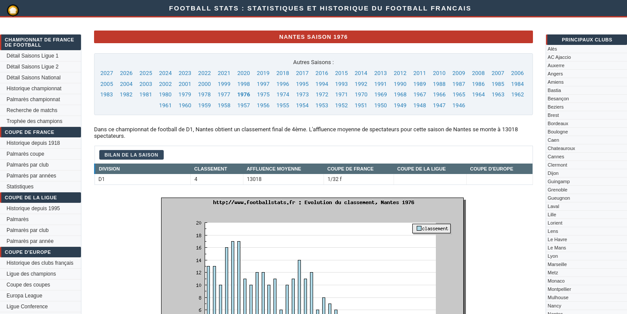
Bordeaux (558, 123)
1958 (224, 105)
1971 (341, 94)
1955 (282, 105)
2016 (322, 73)
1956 (263, 105)
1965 (458, 94)
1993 (341, 84)
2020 (243, 73)
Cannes (556, 156)
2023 (185, 73)
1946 (458, 105)
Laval (553, 206)
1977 (224, 94)
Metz (553, 272)
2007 (498, 73)
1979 (185, 94)
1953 (322, 105)
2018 (282, 73)
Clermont (557, 164)
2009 (458, 73)
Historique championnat (34, 88)
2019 (263, 73)
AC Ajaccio (559, 57)
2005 (106, 84)
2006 (517, 73)
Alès (552, 48)
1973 (302, 94)
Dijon (553, 173)
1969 (380, 94)
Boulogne (558, 131)
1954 (302, 105)
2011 (419, 73)
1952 (341, 105)
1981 (145, 94)
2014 (360, 73)
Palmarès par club (28, 165)
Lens (553, 231)
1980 (165, 94)
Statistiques (20, 187)
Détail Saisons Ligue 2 (32, 67)
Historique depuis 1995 (33, 208)
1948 (419, 105)
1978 (204, 94)
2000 (204, 84)
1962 (517, 94)
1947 (439, 105)
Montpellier (559, 289)
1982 (126, 94)
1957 (243, 105)
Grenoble (557, 189)
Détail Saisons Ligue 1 (32, 56)
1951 (360, 105)
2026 (126, 73)
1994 (322, 84)
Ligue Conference (27, 307)
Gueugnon (559, 198)
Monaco (556, 280)
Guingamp (559, 181)
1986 (478, 84)
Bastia (554, 90)
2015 (341, 73)
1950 (380, 105)
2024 (165, 73)
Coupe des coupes (28, 285)
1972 (322, 94)
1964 (478, 94)
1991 (380, 84)
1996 (282, 84)
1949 (400, 105)
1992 (360, 84)
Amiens (556, 82)
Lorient (555, 222)
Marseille (557, 264)
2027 (106, 73)
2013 (380, 73)
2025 (145, 73)
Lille (552, 214)
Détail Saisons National (34, 78)
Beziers (556, 106)
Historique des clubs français (40, 263)
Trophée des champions (34, 121)
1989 (419, 84)
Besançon (558, 98)
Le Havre (557, 239)
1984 (517, 84)
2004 (126, 84)
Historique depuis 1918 (33, 143)
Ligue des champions (31, 274)
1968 (400, 94)
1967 (420, 94)
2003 (145, 84)
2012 (400, 73)
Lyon (553, 256)
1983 (106, 94)
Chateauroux (561, 148)
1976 (243, 94)
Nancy (554, 305)
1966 (439, 94)
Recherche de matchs (32, 110)
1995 (302, 84)
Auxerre (556, 65)
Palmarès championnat (33, 99)
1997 (263, 84)
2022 (204, 73)
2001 (185, 84)
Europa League (24, 296)
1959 (204, 105)
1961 (165, 105)
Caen (553, 140)
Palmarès (18, 219)
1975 (263, 94)
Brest (553, 115)
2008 (478, 73)
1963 (498, 94)
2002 (165, 84)
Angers (555, 73)
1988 (439, 84)
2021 (224, 73)
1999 (224, 84)
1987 (458, 84)
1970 (361, 94)
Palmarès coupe (25, 154)
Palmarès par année (30, 241)
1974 (282, 94)
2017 (302, 73)
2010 (439, 73)
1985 (498, 84)
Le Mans (557, 247)
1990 (400, 84)
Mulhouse (558, 297)
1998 (243, 84)
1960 (185, 105)
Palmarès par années (31, 176)
